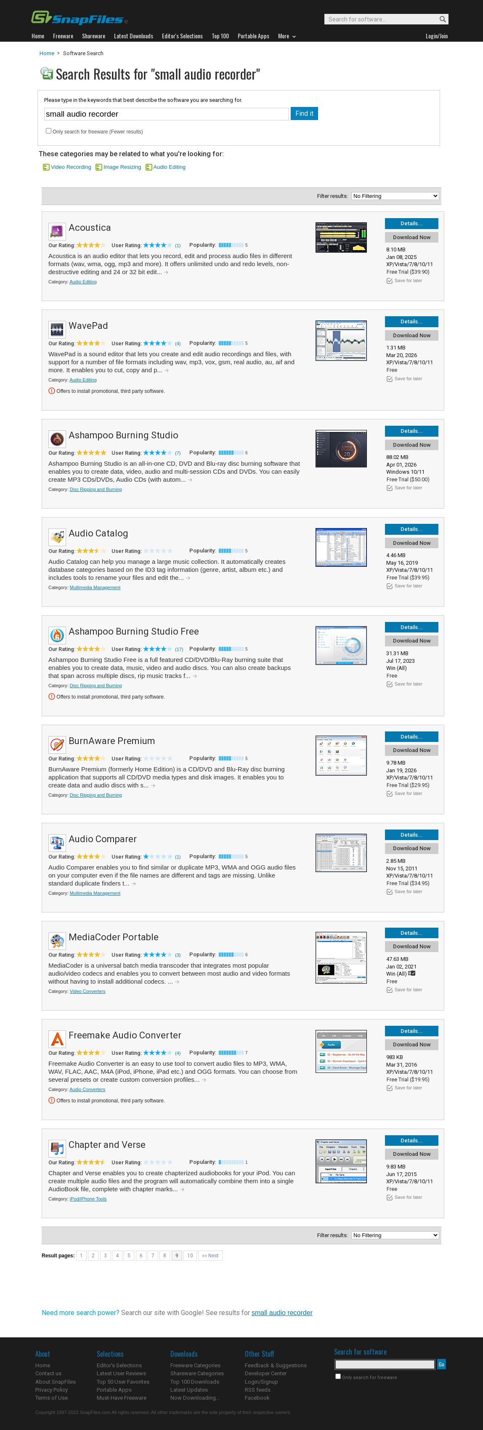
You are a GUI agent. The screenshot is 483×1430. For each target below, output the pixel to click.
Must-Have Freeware (121, 1398)
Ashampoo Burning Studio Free (134, 631)
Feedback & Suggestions (276, 1365)
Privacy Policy (51, 1390)
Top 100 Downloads (194, 1382)
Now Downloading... (195, 1398)
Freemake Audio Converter (125, 1035)
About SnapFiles (55, 1382)
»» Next (210, 1256)
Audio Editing (170, 167)
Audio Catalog (98, 533)
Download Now (412, 237)
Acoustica (90, 227)
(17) (179, 649)
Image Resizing (122, 167)
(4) (177, 343)
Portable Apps (114, 1390)
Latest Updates (189, 1390)
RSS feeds (258, 1390)
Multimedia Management (95, 587)
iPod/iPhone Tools (88, 1198)
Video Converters (88, 991)
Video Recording (71, 167)
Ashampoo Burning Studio (123, 435)
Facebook (257, 1398)
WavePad (88, 325)
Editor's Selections (119, 1365)
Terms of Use (51, 1398)
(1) (177, 245)
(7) (177, 453)
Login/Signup (261, 1382)
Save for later (408, 280)
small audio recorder (282, 1312)
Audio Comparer (103, 839)
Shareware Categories (197, 1373)
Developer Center (266, 1373)
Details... (412, 223)
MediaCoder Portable (114, 937)
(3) (177, 955)
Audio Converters (87, 1089)
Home (47, 53)
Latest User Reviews (121, 1373)
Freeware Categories (195, 1365)
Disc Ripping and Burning (96, 489)
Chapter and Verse (107, 1144)
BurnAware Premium (112, 741)
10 (190, 1256)
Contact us (48, 1373)
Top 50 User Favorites (123, 1382)
